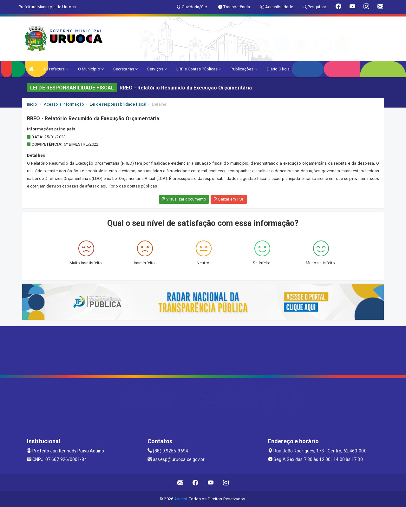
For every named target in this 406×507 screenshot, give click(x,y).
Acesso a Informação (64, 104)
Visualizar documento (184, 199)
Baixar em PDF (229, 199)
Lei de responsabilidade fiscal (118, 104)
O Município (91, 69)
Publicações (244, 69)
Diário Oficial (279, 69)
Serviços (157, 69)
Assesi (180, 499)
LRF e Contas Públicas (198, 69)
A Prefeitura (55, 69)
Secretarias (125, 69)
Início (32, 104)
